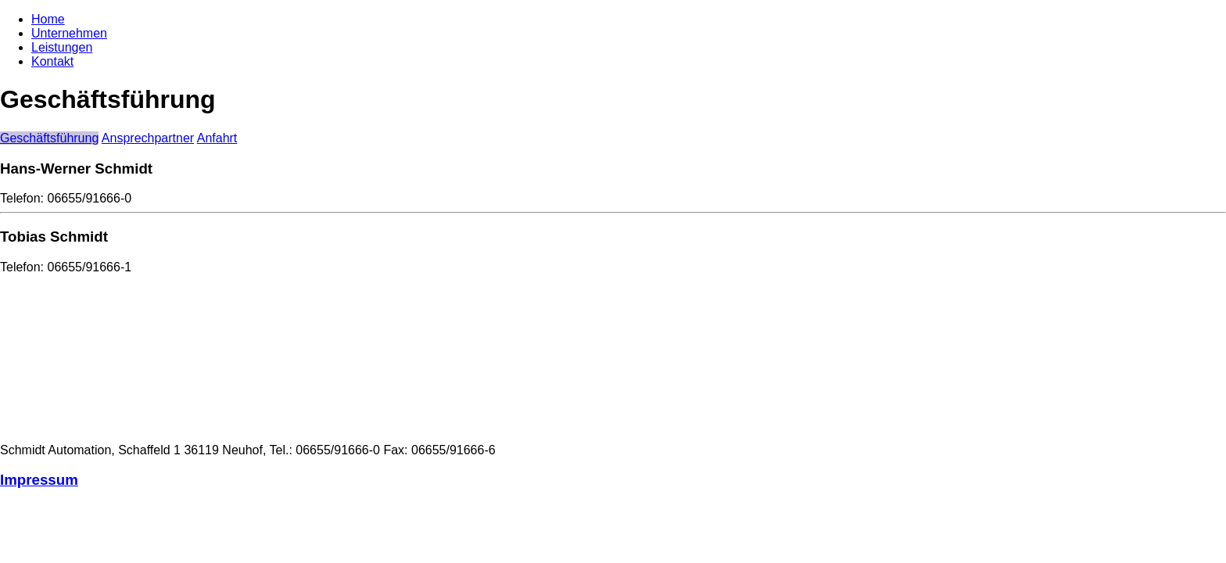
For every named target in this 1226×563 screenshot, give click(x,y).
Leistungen (61, 47)
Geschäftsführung (49, 138)
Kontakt (52, 61)
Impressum (39, 480)
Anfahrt (217, 138)
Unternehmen (69, 33)
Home (48, 19)
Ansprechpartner (148, 138)
